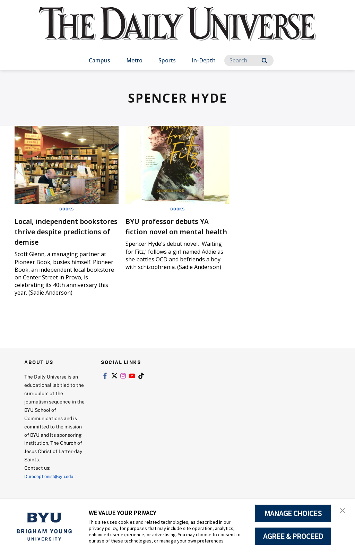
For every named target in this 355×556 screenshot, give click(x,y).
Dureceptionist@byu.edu (52, 486)
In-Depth (204, 60)
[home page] (177, 31)
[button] (343, 512)
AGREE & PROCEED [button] (293, 536)
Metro (134, 60)
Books (67, 208)
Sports (167, 60)
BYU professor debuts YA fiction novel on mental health (176, 231)
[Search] (249, 60)
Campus (99, 60)
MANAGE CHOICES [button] (293, 513)
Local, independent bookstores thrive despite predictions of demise (59, 236)
